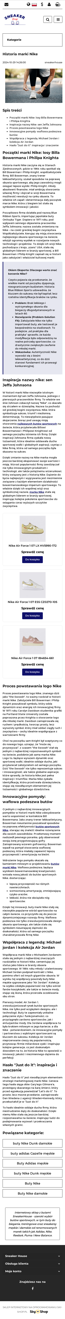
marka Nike (36, 492)
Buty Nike (32, 1183)
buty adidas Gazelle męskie (33, 1153)
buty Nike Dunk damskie (32, 1143)
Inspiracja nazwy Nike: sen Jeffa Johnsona (36, 124)
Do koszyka (32, 559)
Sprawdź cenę (32, 552)
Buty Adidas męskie (32, 1163)
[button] (57, 4)
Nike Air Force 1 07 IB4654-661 (32, 658)
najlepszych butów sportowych (37, 423)
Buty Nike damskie (32, 1193)
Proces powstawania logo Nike (29, 127)
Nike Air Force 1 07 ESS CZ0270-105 (32, 602)
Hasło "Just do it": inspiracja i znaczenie (34, 145)
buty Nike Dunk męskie (32, 1173)
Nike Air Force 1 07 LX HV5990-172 (33, 545)
